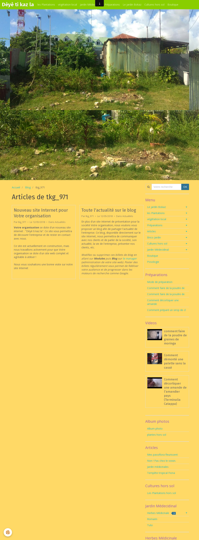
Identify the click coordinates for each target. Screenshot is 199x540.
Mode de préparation (159, 282)
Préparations (112, 4)
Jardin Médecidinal (91, 4)
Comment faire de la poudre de (166, 288)
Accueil (16, 187)
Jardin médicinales (158, 467)
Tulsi (150, 525)
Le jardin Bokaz (132, 4)
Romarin (152, 519)
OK (185, 187)
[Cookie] (8, 532)
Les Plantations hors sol (161, 493)
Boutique (172, 4)
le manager (130, 258)
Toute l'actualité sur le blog (108, 210)
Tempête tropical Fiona (161, 473)
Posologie (153, 262)
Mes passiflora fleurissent (163, 454)
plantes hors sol (156, 434)
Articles (151, 231)
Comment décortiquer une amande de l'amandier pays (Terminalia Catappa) (175, 391)
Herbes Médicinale (161, 513)
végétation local (67, 4)
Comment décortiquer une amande (163, 302)
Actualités (60, 222)
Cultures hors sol (154, 4)
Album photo (155, 428)
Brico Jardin (154, 237)
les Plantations (46, 4)
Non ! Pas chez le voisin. (161, 460)
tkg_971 (22, 222)
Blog (28, 187)
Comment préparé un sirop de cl (166, 310)
